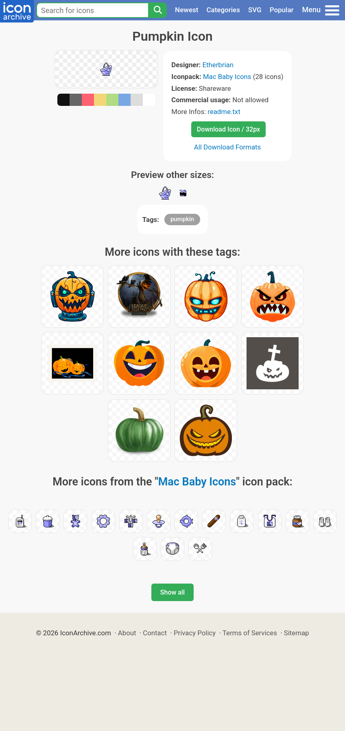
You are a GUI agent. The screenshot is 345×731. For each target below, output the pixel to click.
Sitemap (296, 633)
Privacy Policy (195, 633)
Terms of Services (250, 633)
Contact (155, 633)
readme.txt (223, 112)
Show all (172, 592)
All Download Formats (227, 147)
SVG (255, 10)
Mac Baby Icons (227, 76)
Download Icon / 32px (228, 129)
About (127, 633)
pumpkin (182, 219)
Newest (186, 10)
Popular (282, 10)
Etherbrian (217, 65)
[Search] (157, 10)
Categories (223, 10)
